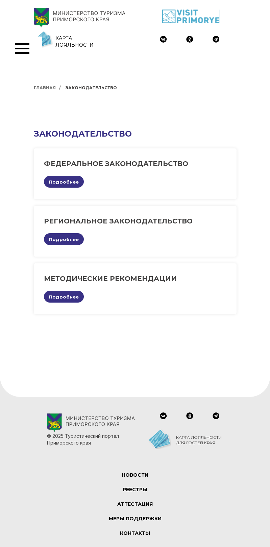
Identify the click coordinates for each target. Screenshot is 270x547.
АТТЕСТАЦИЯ (135, 504)
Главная (45, 87)
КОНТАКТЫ (135, 533)
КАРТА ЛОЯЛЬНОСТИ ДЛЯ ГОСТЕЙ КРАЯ (199, 440)
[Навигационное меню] (22, 48)
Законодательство (91, 87)
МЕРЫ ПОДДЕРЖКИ (135, 519)
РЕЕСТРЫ (135, 489)
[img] (163, 39)
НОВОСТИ (135, 475)
